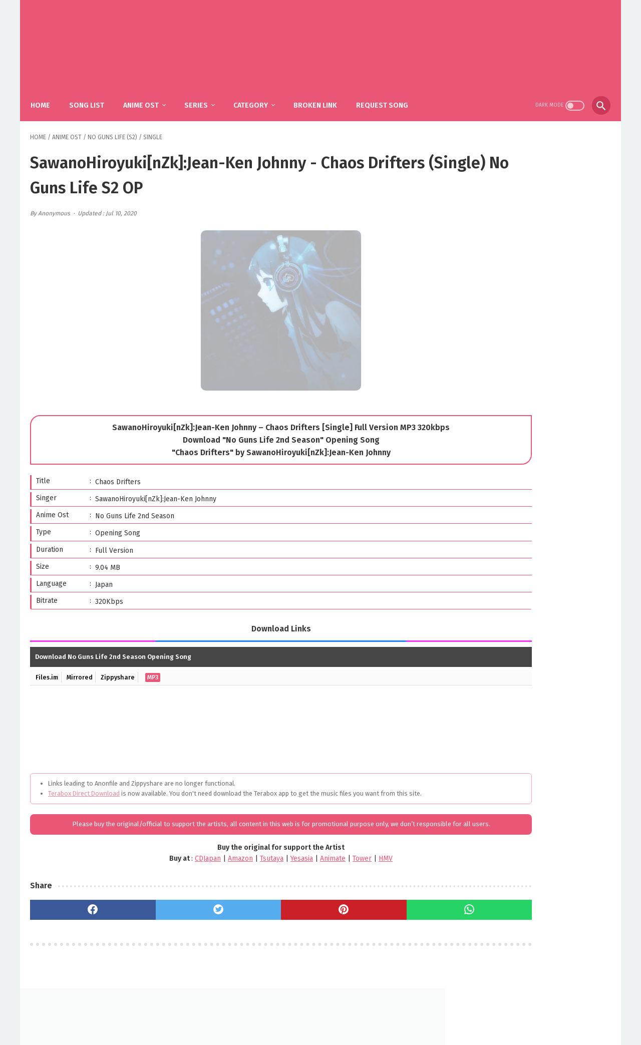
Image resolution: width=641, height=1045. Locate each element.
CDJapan (154, 870)
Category (258, 95)
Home (48, 95)
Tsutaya (218, 870)
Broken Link (323, 95)
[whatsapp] (375, 921)
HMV (332, 870)
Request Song (390, 95)
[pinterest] (276, 921)
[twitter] (178, 921)
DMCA (333, 1013)
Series (203, 95)
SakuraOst (328, 1029)
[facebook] (79, 921)
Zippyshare (122, 668)
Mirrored (82, 668)
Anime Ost (148, 95)
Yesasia (248, 870)
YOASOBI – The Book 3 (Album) (547, 410)
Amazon (186, 870)
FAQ (305, 1013)
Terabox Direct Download (84, 784)
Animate (279, 870)
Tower (308, 870)
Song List (94, 95)
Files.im (48, 668)
